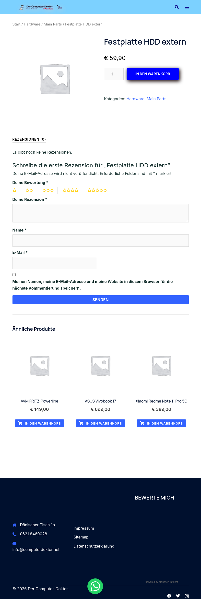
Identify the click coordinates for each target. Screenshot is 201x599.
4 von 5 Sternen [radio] (72, 190)
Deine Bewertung (30, 182)
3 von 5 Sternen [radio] (50, 190)
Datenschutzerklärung (94, 546)
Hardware (32, 24)
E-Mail (20, 252)
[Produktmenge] (114, 74)
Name (19, 230)
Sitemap (81, 537)
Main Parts (53, 24)
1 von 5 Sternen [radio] (16, 190)
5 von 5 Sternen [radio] (99, 190)
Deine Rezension (29, 199)
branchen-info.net (168, 582)
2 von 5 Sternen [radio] (31, 190)
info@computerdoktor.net (36, 549)
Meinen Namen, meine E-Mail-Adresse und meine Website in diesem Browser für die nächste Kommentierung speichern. (92, 285)
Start (16, 24)
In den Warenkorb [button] (39, 423)
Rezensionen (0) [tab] (29, 139)
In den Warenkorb (152, 74)
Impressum (84, 528)
